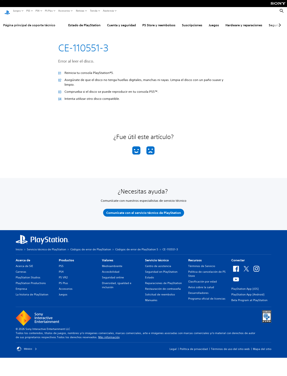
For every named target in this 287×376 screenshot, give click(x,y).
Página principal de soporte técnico (29, 21)
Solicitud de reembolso (160, 291)
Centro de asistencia (158, 263)
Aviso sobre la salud (201, 284)
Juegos (17, 10)
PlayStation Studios (28, 274)
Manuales (151, 297)
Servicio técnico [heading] (157, 257)
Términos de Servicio (201, 263)
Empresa (21, 286)
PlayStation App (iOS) (245, 286)
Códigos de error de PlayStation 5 (136, 246)
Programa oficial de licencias (206, 296)
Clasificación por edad (202, 279)
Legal (173, 346)
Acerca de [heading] (23, 257)
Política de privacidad (194, 346)
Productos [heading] (66, 257)
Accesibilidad (110, 269)
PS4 (37, 10)
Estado (149, 274)
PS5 (28, 10)
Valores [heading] (107, 257)
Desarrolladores (198, 290)
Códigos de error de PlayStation (90, 246)
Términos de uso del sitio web (230, 346)
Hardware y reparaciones (243, 21)
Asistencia (108, 10)
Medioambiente (112, 263)
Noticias (80, 10)
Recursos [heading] (195, 257)
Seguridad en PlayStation (161, 269)
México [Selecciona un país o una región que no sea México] (27, 346)
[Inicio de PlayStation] (7, 11)
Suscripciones (192, 21)
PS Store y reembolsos (158, 21)
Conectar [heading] (238, 257)
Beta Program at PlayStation (249, 297)
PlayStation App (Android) (247, 291)
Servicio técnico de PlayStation (46, 246)
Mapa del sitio (262, 346)
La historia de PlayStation (32, 291)
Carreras (21, 269)
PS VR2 (63, 274)
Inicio (19, 246)
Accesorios (64, 10)
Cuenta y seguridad (121, 21)
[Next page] (279, 21)
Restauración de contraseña (163, 286)
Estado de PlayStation (84, 21)
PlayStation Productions (31, 280)
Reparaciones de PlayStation (163, 280)
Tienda (93, 10)
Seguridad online (113, 274)
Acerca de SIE (24, 263)
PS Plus (49, 10)
